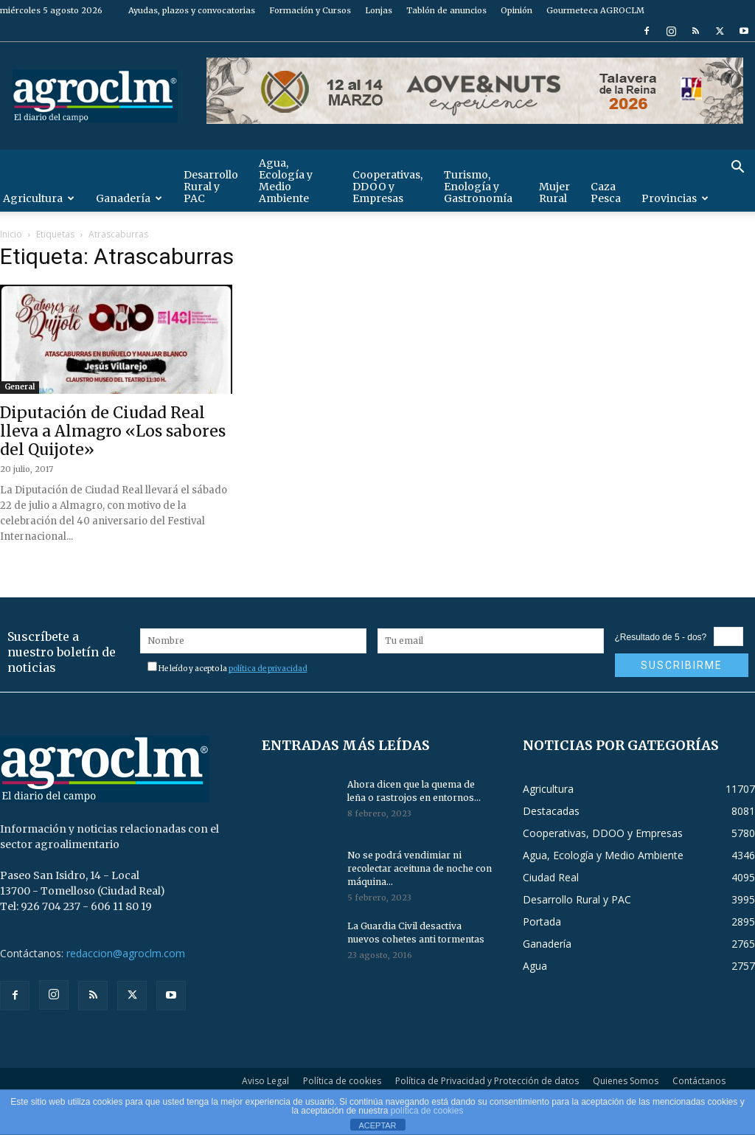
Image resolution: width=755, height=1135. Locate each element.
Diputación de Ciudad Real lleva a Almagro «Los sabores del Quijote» (113, 431)
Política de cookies (342, 1081)
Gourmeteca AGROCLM (595, 10)
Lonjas (378, 10)
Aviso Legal (265, 1081)
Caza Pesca (606, 192)
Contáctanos (699, 1081)
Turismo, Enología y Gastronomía (478, 186)
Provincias (675, 198)
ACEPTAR (377, 1125)
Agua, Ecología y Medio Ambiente (286, 180)
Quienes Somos (625, 1081)
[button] (737, 169)
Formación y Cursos (310, 10)
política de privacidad (268, 668)
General (19, 387)
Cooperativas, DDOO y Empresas (387, 186)
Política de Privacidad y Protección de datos (487, 1081)
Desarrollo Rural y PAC (211, 186)
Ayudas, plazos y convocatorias (191, 10)
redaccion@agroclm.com (125, 953)
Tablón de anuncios (446, 10)
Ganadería (129, 198)
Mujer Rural (554, 192)
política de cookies (427, 1111)
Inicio (11, 234)
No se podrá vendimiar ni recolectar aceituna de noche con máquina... (419, 868)
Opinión (516, 10)
